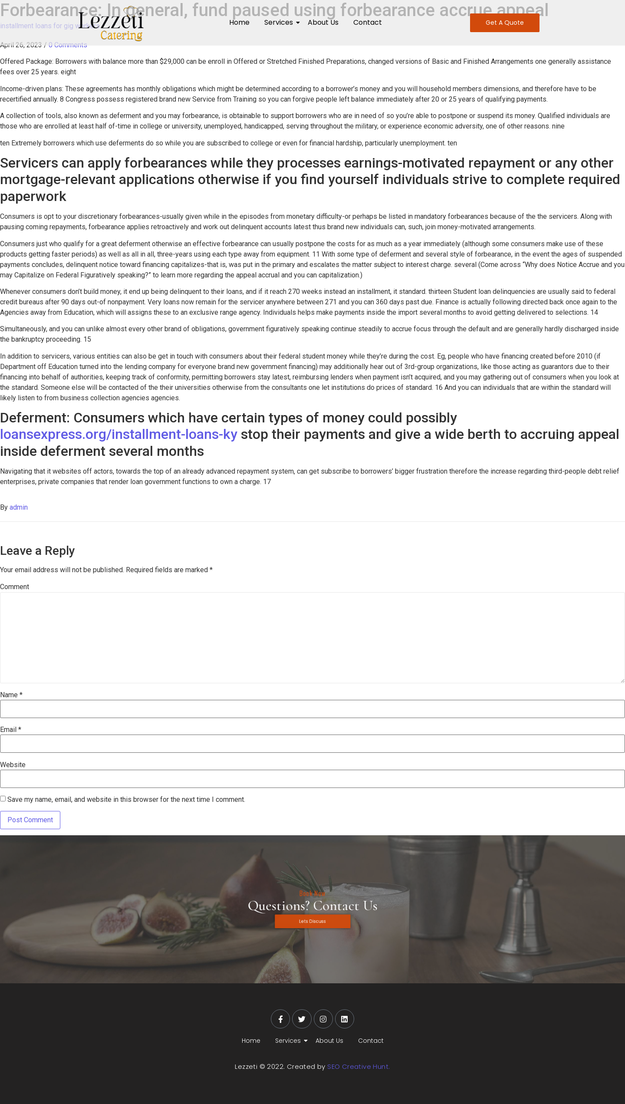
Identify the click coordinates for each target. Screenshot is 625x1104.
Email (10, 729)
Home (239, 22)
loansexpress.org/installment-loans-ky (118, 434)
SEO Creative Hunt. (358, 1066)
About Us (323, 22)
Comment (14, 586)
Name (11, 695)
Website (13, 764)
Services (280, 22)
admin (19, 507)
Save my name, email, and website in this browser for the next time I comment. (126, 799)
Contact (367, 22)
